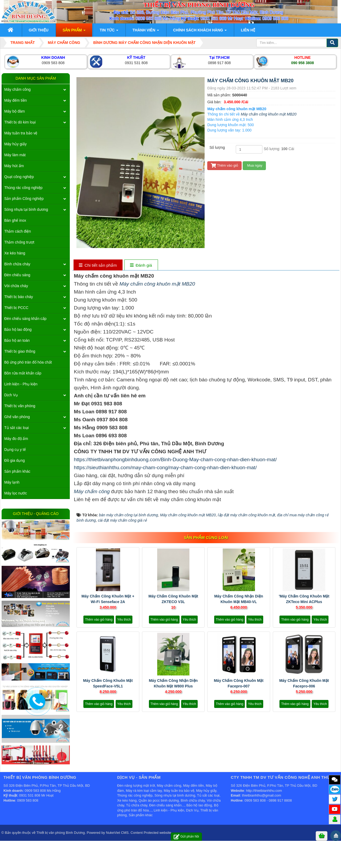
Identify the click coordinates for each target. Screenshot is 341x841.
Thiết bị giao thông (19, 351)
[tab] (98, 265)
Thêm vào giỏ (224, 165)
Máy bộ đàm (14, 111)
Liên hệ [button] (248, 30)
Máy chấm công (92, 491)
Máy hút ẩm (14, 166)
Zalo (334, 789)
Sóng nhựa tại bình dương (26, 209)
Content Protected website (151, 833)
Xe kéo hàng (14, 253)
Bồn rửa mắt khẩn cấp (22, 373)
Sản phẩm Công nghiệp (24, 198)
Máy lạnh (11, 482)
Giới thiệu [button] (38, 30)
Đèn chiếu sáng (17, 275)
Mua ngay (254, 165)
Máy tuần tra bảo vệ (20, 133)
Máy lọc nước (15, 493)
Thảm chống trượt (19, 242)
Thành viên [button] (145, 31)
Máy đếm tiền (15, 100)
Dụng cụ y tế (15, 449)
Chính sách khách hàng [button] (200, 31)
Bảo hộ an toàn (17, 340)
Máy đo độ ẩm (16, 438)
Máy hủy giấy (15, 144)
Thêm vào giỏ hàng (98, 619)
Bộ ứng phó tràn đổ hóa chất (28, 362)
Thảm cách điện (17, 231)
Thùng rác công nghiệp (23, 187)
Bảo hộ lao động (18, 329)
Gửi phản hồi (186, 836)
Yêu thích (124, 619)
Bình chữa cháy (17, 264)
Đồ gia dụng (14, 460)
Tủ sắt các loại (16, 428)
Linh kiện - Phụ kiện (21, 384)
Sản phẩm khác (17, 471)
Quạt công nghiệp (19, 177)
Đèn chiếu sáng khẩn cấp (25, 318)
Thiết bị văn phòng (19, 406)
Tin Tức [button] (109, 31)
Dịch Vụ (11, 395)
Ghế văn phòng (17, 417)
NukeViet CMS (117, 833)
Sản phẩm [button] (74, 31)
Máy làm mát (15, 155)
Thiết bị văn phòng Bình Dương (60, 833)
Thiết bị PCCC (16, 308)
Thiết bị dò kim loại (20, 122)
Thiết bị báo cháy (18, 297)
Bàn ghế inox (15, 220)
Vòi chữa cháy (16, 286)
